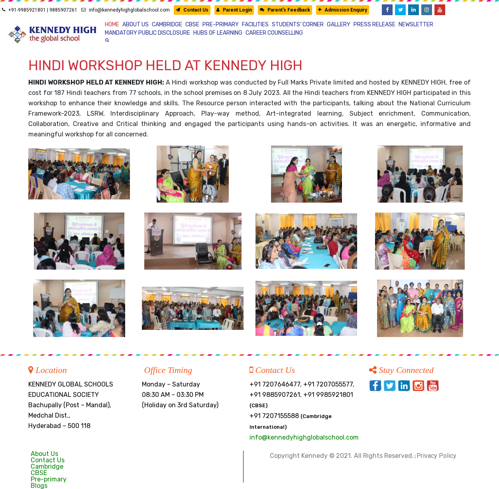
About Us (44, 453)
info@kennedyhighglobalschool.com (125, 10)
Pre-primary (49, 479)
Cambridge (47, 466)
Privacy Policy (436, 455)
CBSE (39, 473)
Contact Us (192, 10)
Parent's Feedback (285, 10)
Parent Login (234, 10)
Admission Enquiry (342, 10)
